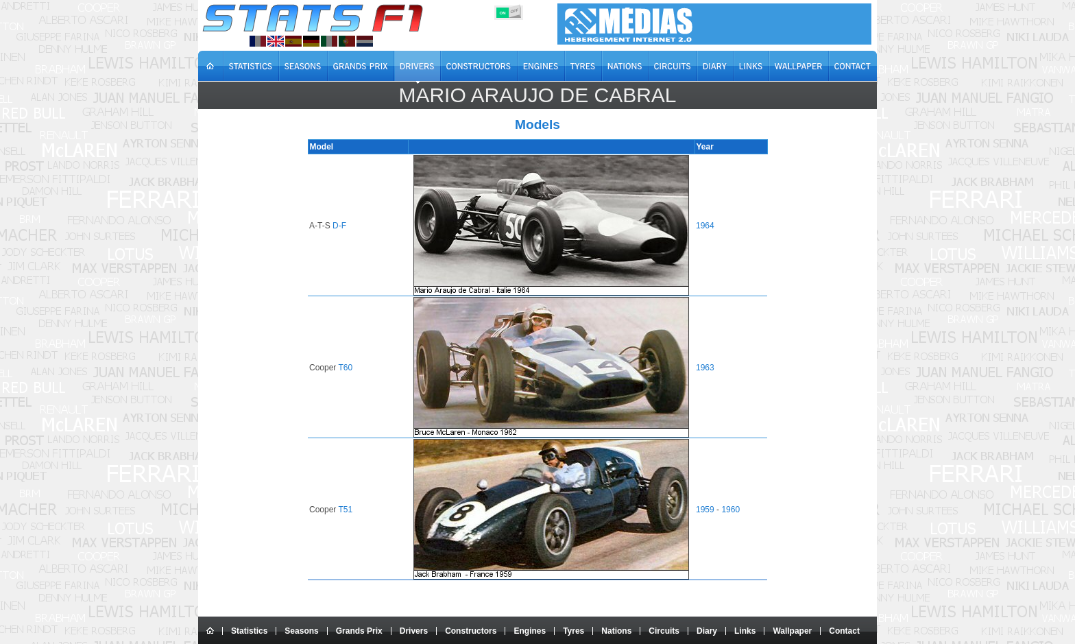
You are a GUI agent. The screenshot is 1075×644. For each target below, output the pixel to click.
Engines (530, 631)
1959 (704, 509)
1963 (704, 367)
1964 (704, 225)
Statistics (249, 631)
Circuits (664, 631)
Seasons (301, 631)
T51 (347, 509)
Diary (707, 631)
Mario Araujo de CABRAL (537, 95)
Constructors (470, 631)
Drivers (414, 631)
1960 (730, 509)
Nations (616, 631)
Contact (844, 631)
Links (745, 631)
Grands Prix (359, 631)
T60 (347, 367)
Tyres (573, 631)
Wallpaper (792, 631)
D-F (341, 225)
